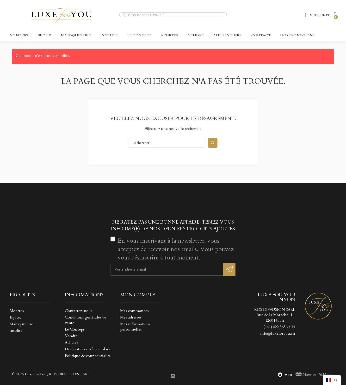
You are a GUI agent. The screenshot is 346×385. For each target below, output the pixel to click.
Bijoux (44, 35)
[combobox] (332, 380)
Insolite (109, 35)
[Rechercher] (167, 143)
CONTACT (261, 35)
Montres (19, 35)
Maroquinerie (76, 35)
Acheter (170, 35)
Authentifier (227, 35)
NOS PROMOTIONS (297, 35)
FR (332, 380)
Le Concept (139, 35)
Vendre (196, 35)
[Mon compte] (318, 15)
